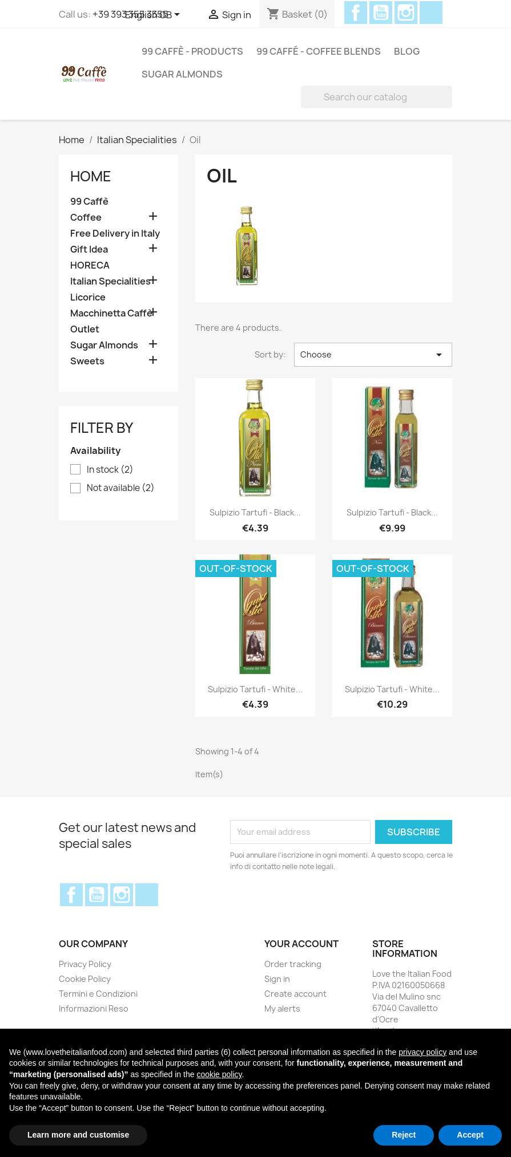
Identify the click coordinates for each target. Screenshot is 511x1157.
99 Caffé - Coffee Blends (318, 51)
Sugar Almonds (182, 74)
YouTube (380, 12)
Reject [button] (404, 1134)
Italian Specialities (110, 281)
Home (90, 176)
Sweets (87, 361)
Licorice (88, 297)
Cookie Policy (85, 978)
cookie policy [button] (219, 1074)
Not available (121, 488)
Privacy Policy (85, 964)
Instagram (406, 12)
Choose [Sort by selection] (373, 355)
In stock (110, 470)
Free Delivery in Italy (115, 233)
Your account (301, 943)
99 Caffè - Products (192, 51)
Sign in (277, 978)
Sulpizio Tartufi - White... (255, 689)
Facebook (355, 12)
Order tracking (292, 964)
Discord (431, 12)
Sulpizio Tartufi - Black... (255, 512)
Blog (407, 51)
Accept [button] (470, 1134)
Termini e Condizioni (98, 993)
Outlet (84, 329)
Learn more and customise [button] (78, 1134)
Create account (295, 993)
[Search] (376, 97)
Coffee (86, 218)
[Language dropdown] (154, 15)
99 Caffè (89, 202)
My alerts (282, 1008)
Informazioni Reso (93, 1008)
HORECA (90, 265)
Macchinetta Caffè (111, 313)
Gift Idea (89, 249)
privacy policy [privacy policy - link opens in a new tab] (422, 1052)
